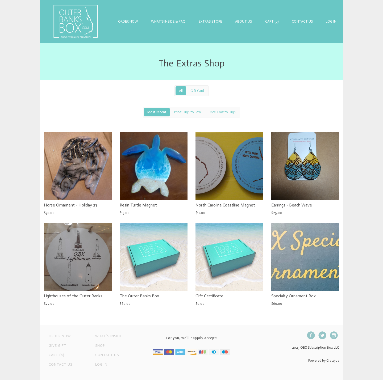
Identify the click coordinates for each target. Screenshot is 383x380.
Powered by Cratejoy (323, 360)
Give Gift (57, 346)
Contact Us (302, 21)
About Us (243, 21)
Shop (100, 346)
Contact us (107, 355)
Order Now (128, 21)
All (181, 91)
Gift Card (197, 91)
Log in (331, 21)
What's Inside (108, 336)
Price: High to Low (187, 112)
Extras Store (210, 21)
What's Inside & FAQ (168, 21)
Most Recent (156, 112)
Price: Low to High (222, 112)
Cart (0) (271, 21)
